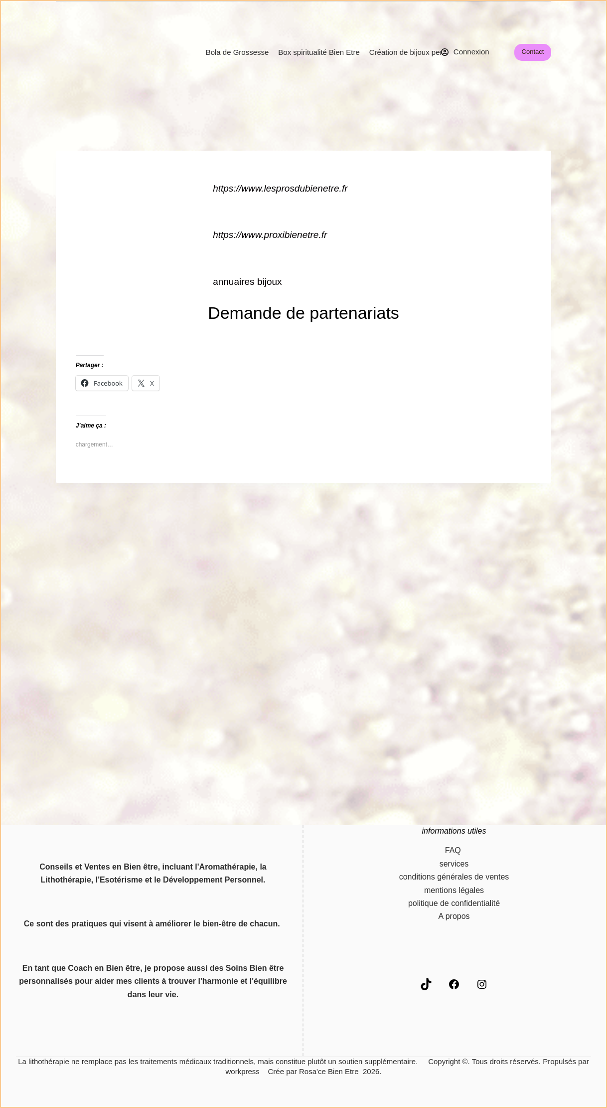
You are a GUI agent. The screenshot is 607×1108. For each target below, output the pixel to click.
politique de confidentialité (454, 903)
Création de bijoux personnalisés (423, 52)
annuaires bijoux (247, 281)
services (454, 864)
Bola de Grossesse (237, 52)
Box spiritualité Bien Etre (318, 52)
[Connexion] (465, 52)
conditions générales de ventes (454, 877)
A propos (453, 916)
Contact (533, 51)
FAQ (454, 850)
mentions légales (454, 890)
